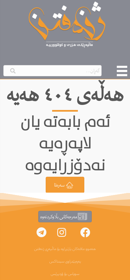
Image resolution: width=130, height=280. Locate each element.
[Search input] (52, 70)
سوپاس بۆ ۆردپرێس (65, 274)
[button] (85, 232)
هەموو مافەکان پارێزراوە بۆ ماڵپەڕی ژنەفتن (65, 249)
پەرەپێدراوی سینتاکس (65, 261)
